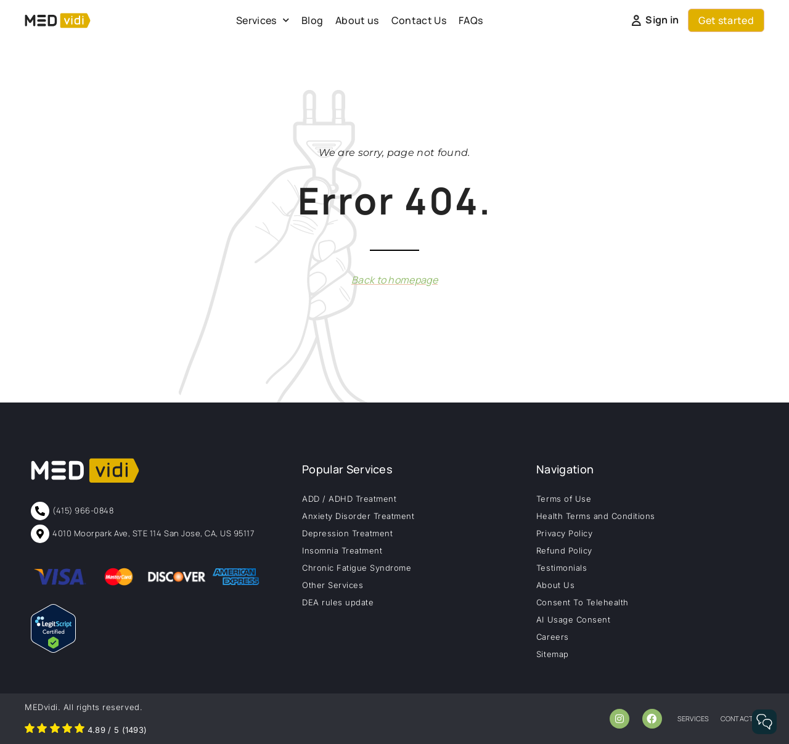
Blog (312, 20)
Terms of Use (563, 499)
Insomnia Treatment (342, 550)
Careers (552, 637)
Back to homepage (394, 280)
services (693, 718)
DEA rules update (338, 602)
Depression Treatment (347, 533)
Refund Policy (564, 550)
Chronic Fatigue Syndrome (356, 568)
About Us (555, 585)
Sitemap (552, 654)
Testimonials (561, 568)
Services (262, 20)
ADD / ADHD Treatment (349, 499)
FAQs (471, 20)
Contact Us (418, 20)
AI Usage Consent (573, 619)
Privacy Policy (564, 533)
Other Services (332, 585)
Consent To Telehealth (582, 602)
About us (357, 20)
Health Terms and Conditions (595, 516)
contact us (742, 718)
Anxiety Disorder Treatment (358, 516)
